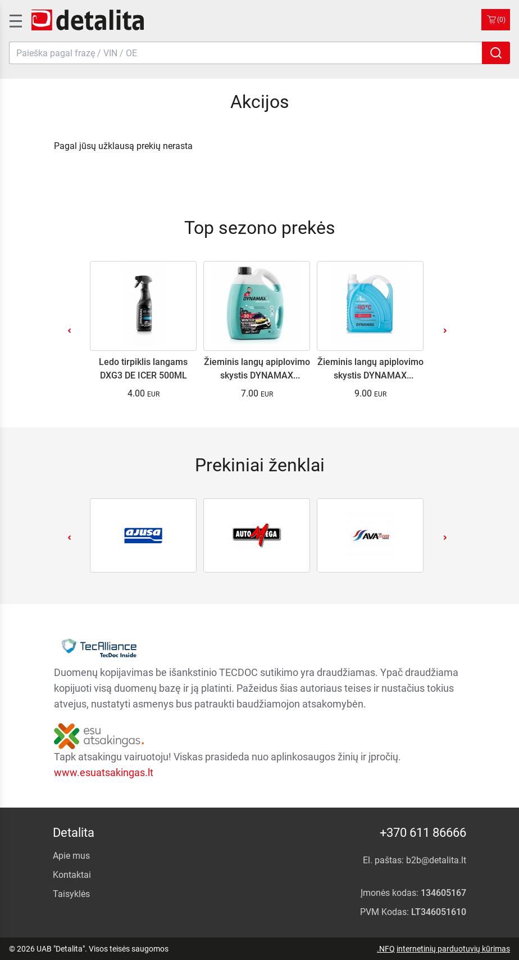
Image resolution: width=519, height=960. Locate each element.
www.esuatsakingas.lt (103, 772)
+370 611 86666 (423, 833)
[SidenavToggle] (14, 19)
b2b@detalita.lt (436, 860)
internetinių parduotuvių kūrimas (453, 948)
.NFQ (386, 948)
